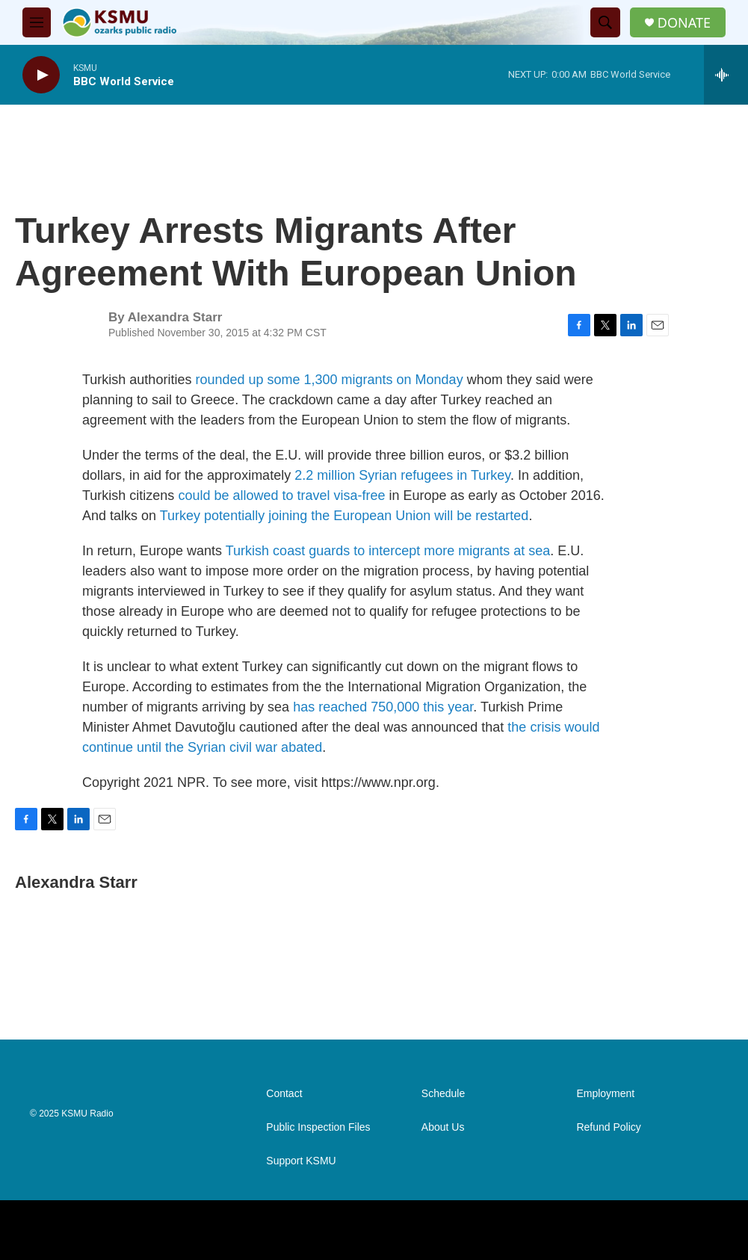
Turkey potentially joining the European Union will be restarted (344, 515)
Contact (284, 1093)
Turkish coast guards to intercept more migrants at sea (388, 550)
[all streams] (726, 75)
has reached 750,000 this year (383, 707)
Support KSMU (301, 1161)
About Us (443, 1127)
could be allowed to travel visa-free (281, 495)
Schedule (443, 1093)
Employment (605, 1093)
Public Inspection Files (318, 1127)
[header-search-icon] (605, 22)
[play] (41, 75)
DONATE (684, 23)
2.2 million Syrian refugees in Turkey (402, 475)
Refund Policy (608, 1127)
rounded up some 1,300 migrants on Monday (329, 379)
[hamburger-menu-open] (36, 22)
